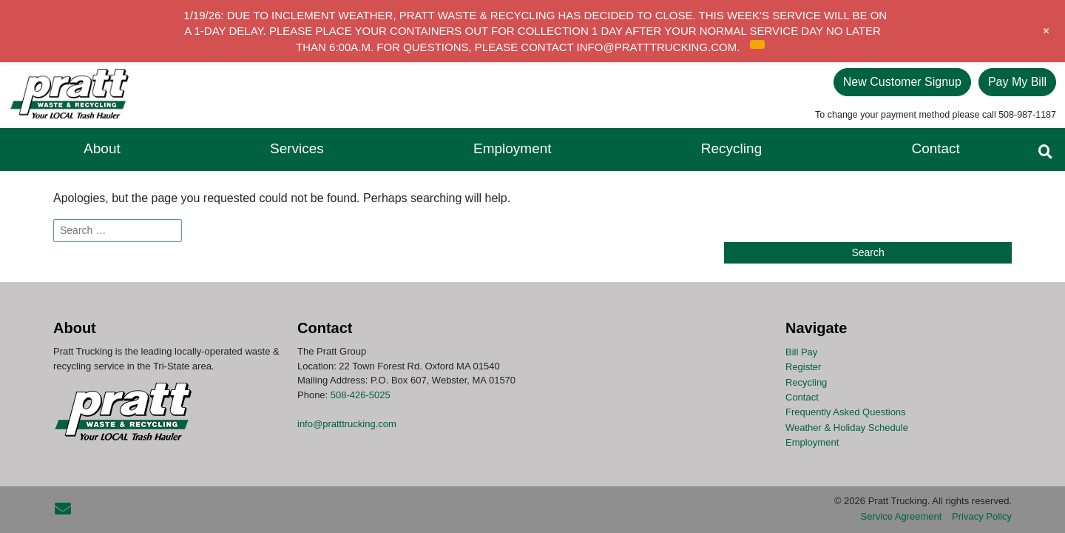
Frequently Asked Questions (845, 412)
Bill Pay (801, 352)
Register (803, 366)
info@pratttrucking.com (346, 423)
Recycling (806, 381)
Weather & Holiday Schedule (846, 426)
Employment (812, 442)
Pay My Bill (1017, 82)
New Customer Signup (902, 82)
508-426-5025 (360, 394)
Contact (802, 397)
